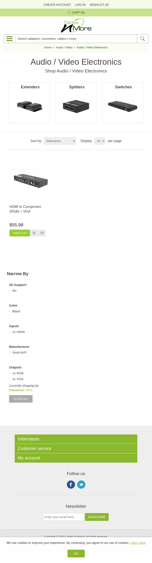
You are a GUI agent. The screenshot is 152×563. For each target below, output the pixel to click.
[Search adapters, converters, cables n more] (76, 39)
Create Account (57, 4)
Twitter (81, 484)
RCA (29, 390)
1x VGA (18, 379)
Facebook (71, 484)
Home (48, 47)
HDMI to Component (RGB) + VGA (25, 209)
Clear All (20, 398)
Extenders (30, 87)
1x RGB (18, 373)
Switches (123, 87)
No (14, 290)
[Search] (142, 39)
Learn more (138, 543)
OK (76, 553)
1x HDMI (18, 332)
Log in (80, 4)
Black (16, 311)
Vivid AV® (19, 352)
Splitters (77, 87)
